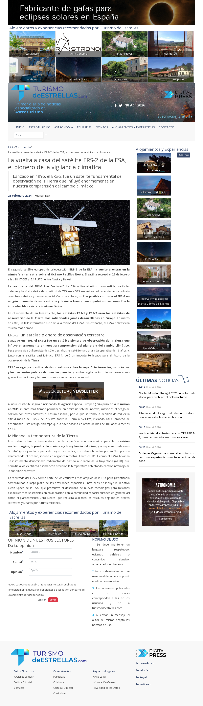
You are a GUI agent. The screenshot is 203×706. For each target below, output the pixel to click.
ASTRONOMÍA (63, 127)
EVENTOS (102, 127)
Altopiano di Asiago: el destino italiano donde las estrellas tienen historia (167, 415)
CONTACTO (166, 127)
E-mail (18, 562)
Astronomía (23, 147)
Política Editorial (23, 682)
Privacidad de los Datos (106, 688)
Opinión (17, 572)
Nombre (16, 552)
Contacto (19, 688)
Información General (104, 682)
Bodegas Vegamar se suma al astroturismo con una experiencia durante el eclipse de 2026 (167, 457)
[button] (17, 228)
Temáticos (143, 684)
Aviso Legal (99, 676)
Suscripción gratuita (174, 116)
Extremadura (145, 663)
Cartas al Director (63, 688)
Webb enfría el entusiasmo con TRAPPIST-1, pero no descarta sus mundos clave (167, 435)
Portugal (142, 677)
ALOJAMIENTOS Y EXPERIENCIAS (133, 127)
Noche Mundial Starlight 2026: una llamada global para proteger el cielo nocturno (167, 395)
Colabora (58, 682)
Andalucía (143, 670)
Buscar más (183, 155)
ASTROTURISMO (39, 127)
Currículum (59, 693)
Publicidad (59, 676)
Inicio (20, 127)
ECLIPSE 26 (84, 127)
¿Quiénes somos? (24, 676)
